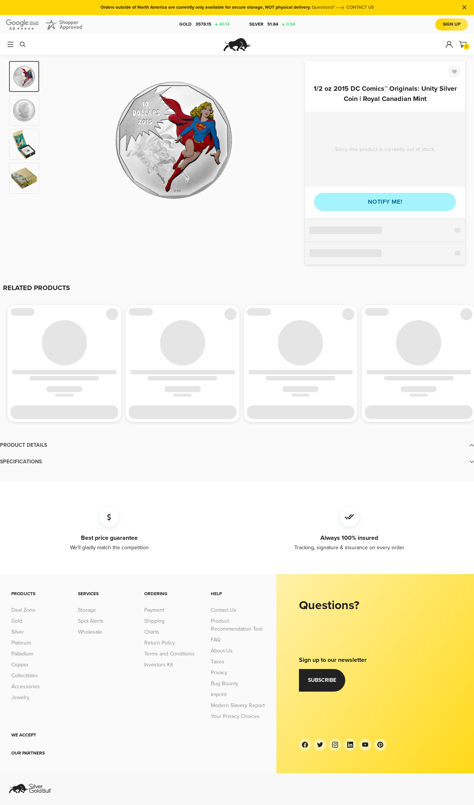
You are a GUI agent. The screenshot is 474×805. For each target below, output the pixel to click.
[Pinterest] (380, 745)
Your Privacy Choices (235, 716)
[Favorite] (454, 72)
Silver (272, 24)
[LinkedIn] (350, 745)
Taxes (217, 661)
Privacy (219, 672)
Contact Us (223, 610)
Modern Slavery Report (238, 705)
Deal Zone (23, 610)
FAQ (216, 640)
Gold (204, 24)
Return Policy (159, 643)
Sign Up (451, 24)
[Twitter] (320, 745)
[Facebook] (305, 745)
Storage (87, 610)
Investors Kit (158, 664)
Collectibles (24, 675)
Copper (20, 664)
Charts (151, 632)
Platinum (21, 643)
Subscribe (322, 680)
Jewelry (20, 697)
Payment (154, 610)
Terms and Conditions (169, 654)
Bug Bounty (224, 683)
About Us (222, 651)
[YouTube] (365, 745)
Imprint (219, 694)
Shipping (154, 621)
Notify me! (385, 202)
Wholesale (90, 632)
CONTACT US (360, 7)
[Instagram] (335, 745)
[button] (237, 445)
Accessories (25, 686)
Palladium (22, 654)
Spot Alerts (91, 621)
